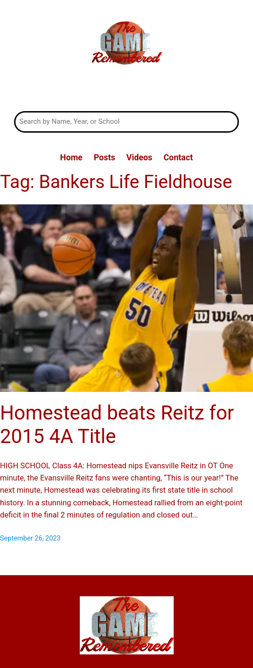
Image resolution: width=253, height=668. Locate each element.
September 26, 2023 (30, 538)
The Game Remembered (126, 89)
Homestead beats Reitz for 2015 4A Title (117, 424)
